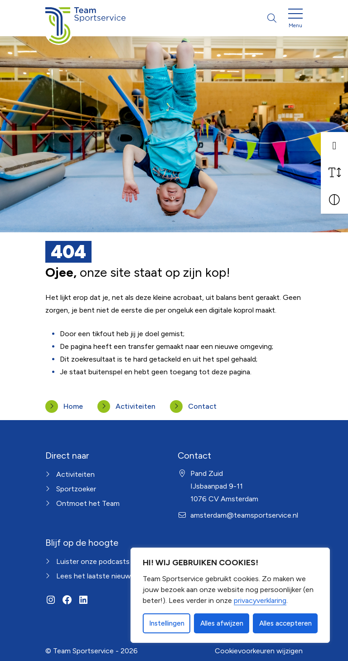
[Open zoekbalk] (272, 18)
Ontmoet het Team (88, 503)
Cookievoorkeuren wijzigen (259, 650)
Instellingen (166, 623)
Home (73, 406)
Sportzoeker (76, 489)
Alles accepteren (285, 623)
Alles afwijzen (221, 623)
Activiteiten (135, 406)
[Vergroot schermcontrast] (334, 200)
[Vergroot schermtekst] (334, 172)
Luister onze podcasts (93, 561)
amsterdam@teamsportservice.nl (244, 515)
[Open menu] (295, 20)
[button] (334, 145)
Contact (202, 406)
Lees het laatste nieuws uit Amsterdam (120, 576)
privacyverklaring (260, 600)
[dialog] (230, 595)
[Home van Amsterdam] (85, 18)
